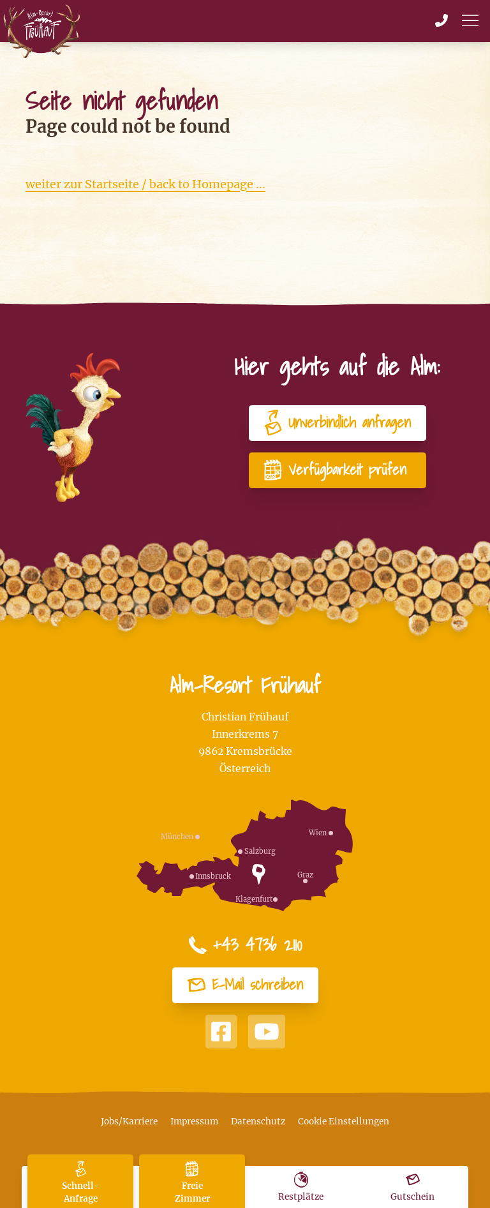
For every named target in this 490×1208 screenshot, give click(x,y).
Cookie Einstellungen (343, 1121)
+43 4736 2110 (245, 945)
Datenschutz (258, 1121)
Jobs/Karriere (129, 1121)
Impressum (194, 1121)
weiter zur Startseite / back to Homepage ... (145, 184)
